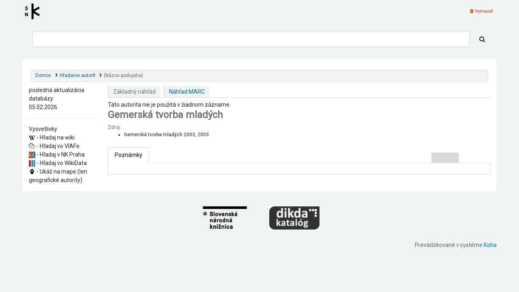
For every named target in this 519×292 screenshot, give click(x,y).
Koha (490, 245)
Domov (43, 75)
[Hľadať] (482, 39)
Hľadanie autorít (78, 75)
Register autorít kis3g (35, 11)
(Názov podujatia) (123, 75)
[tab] (128, 155)
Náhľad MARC (187, 91)
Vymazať (481, 11)
